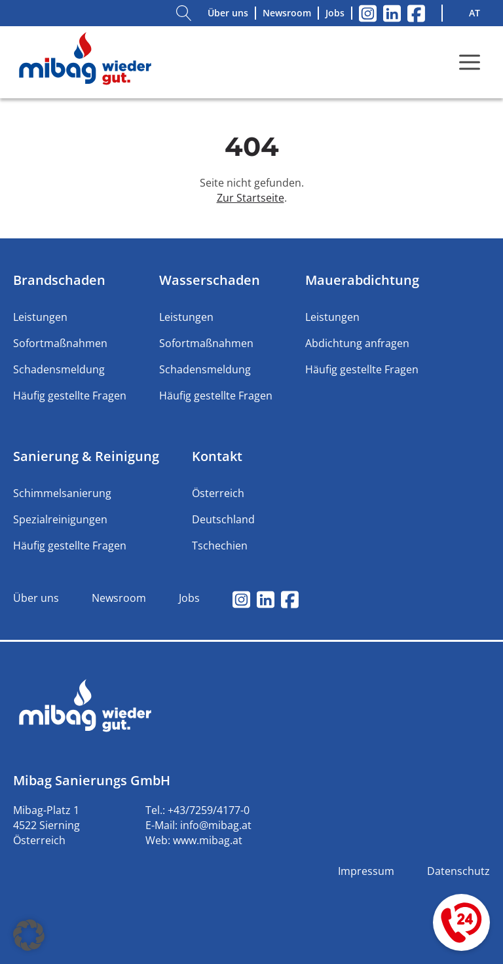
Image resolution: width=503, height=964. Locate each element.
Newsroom (287, 13)
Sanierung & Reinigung (86, 456)
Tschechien (220, 545)
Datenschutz (458, 871)
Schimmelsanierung (62, 493)
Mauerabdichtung (362, 280)
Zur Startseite (250, 198)
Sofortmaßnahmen (60, 343)
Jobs (335, 13)
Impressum (366, 871)
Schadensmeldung (59, 369)
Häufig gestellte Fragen (69, 395)
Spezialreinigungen (60, 519)
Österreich (218, 493)
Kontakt (217, 456)
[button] (29, 935)
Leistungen (40, 317)
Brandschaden (59, 280)
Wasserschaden (209, 280)
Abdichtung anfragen (357, 343)
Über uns (228, 13)
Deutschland (223, 519)
